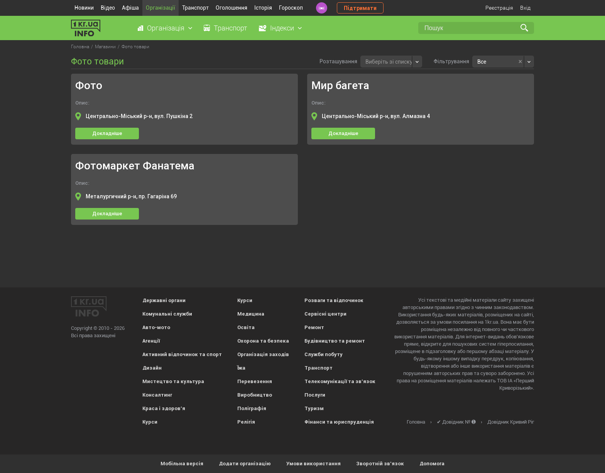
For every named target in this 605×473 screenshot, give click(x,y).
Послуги (314, 395)
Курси (149, 422)
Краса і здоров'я (163, 408)
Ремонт (314, 327)
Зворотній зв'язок (380, 463)
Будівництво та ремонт (334, 341)
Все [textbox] (481, 62)
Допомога (431, 463)
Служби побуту (323, 354)
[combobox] (391, 62)
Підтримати (360, 8)
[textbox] (388, 61)
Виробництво (254, 395)
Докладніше (107, 133)
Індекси (282, 28)
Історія (263, 8)
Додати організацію (245, 463)
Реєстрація (499, 8)
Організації (160, 8)
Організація (165, 28)
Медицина (250, 314)
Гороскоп (291, 8)
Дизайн (152, 368)
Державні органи (164, 300)
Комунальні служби (167, 314)
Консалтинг (157, 395)
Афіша (130, 8)
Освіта (246, 327)
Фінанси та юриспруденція (339, 422)
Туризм (314, 408)
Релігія (246, 422)
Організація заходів (263, 354)
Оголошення (231, 8)
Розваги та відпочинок (333, 300)
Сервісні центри (325, 314)
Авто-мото (156, 327)
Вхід (525, 8)
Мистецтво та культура (173, 381)
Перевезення (254, 381)
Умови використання (313, 463)
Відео (108, 8)
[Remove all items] (520, 62)
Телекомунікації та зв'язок (339, 381)
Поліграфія (251, 408)
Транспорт (195, 8)
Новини (84, 8)
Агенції (151, 341)
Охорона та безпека (263, 341)
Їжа (241, 368)
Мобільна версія (182, 463)
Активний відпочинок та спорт (182, 354)
